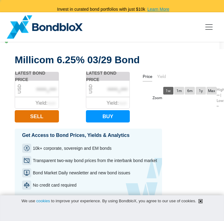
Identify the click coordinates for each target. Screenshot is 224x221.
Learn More (158, 9)
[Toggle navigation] (209, 27)
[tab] (147, 77)
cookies (43, 201)
